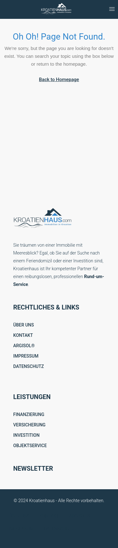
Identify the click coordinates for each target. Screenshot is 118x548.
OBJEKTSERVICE (30, 445)
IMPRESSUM (25, 356)
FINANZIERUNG (28, 414)
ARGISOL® (24, 345)
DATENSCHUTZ (28, 366)
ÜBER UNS (23, 324)
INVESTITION (26, 435)
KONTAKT (23, 335)
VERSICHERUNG (29, 424)
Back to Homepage (59, 79)
